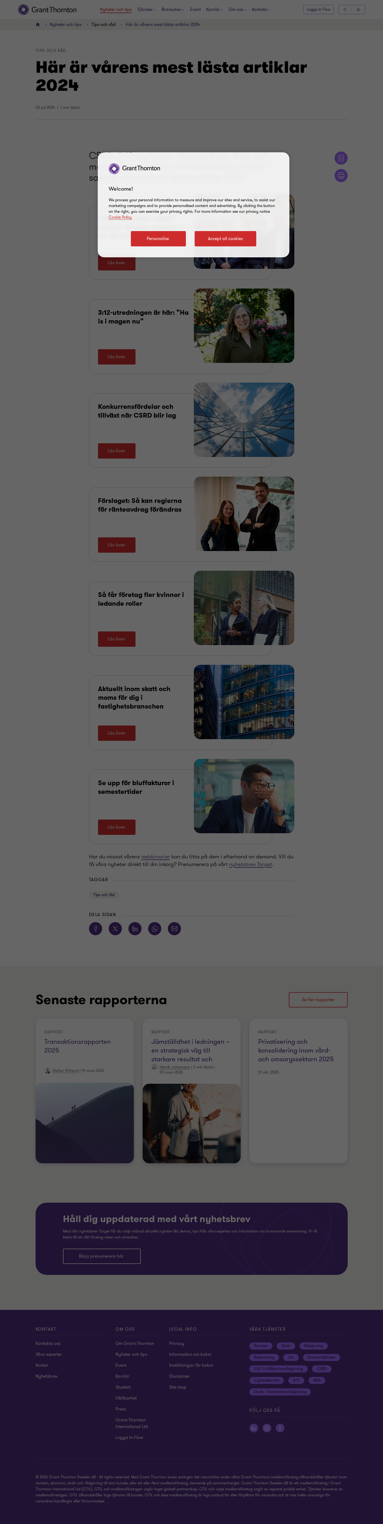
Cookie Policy (120, 217)
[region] (193, 204)
